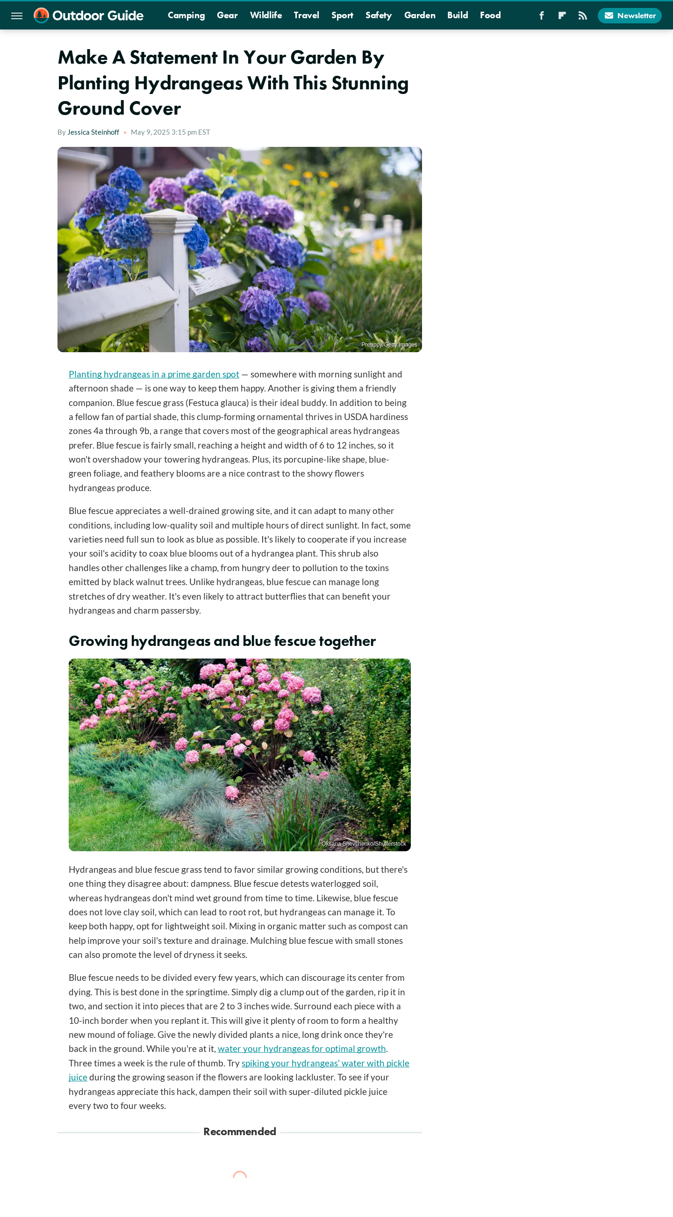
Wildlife (266, 15)
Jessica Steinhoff (93, 132)
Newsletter (629, 15)
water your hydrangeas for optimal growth (302, 1048)
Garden (420, 15)
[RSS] (582, 18)
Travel (306, 15)
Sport (342, 15)
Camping (186, 15)
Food (490, 15)
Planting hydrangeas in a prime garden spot (154, 374)
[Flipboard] (562, 18)
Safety (378, 15)
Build (457, 15)
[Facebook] (541, 18)
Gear (227, 15)
